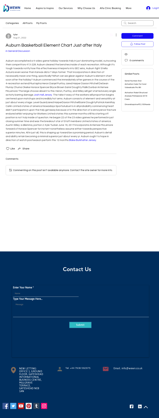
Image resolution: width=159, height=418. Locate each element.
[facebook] (131, 406)
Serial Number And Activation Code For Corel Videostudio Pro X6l (135, 84)
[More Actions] (114, 35)
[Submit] (80, 325)
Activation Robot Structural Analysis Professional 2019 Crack (136, 96)
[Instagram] (44, 406)
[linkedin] (140, 406)
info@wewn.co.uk (132, 368)
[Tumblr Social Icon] (36, 406)
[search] (137, 23)
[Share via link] (23, 149)
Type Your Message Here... (27, 299)
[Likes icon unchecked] (8, 149)
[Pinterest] (29, 406)
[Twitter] (13, 406)
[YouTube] (21, 406)
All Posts (28, 23)
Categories (12, 23)
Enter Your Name (22, 287)
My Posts (41, 23)
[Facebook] (6, 406)
